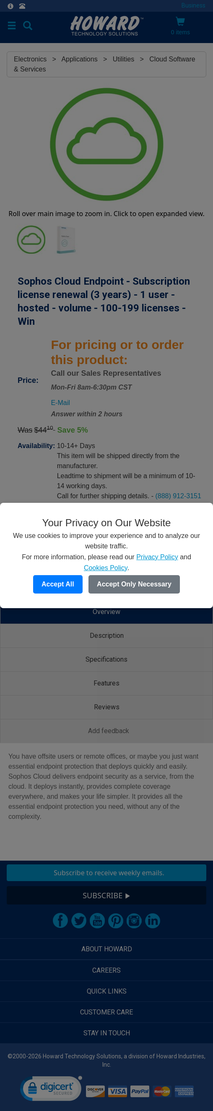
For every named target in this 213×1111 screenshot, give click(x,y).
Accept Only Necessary (134, 584)
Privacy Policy (157, 557)
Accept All (58, 584)
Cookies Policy (105, 567)
